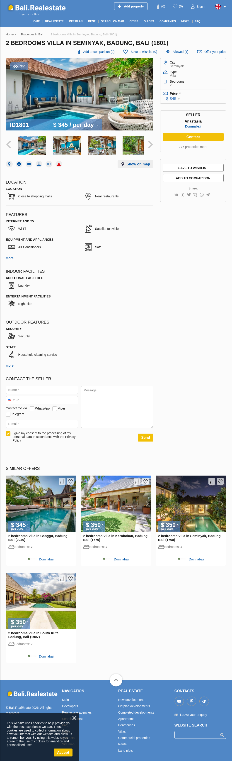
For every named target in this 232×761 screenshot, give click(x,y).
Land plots (125, 749)
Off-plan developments (134, 704)
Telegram (17, 412)
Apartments (126, 717)
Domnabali (193, 126)
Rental (122, 742)
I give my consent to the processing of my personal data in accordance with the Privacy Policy (44, 435)
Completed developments (136, 711)
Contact (193, 137)
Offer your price (215, 52)
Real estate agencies (77, 711)
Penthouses (126, 723)
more (10, 256)
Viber (61, 406)
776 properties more (193, 147)
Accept (63, 752)
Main (65, 698)
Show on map (138, 162)
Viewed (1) (180, 52)
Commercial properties (134, 736)
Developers (70, 704)
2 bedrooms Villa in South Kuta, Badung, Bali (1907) (34, 633)
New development (131, 698)
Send (145, 436)
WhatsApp (42, 406)
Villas (122, 730)
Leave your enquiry (193, 713)
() (163, 6)
